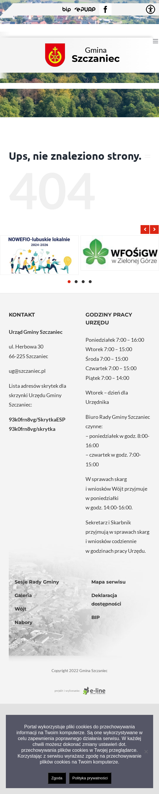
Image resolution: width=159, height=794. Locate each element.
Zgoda (56, 778)
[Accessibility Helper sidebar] (150, 9)
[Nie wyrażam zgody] (146, 751)
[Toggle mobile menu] (156, 41)
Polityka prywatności (90, 778)
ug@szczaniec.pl (27, 371)
